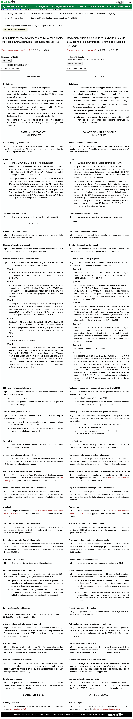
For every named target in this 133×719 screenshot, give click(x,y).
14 (5, 574)
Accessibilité (19, 714)
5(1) (6, 235)
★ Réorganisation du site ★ (12, 9)
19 (5, 706)
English (129, 2)
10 (5, 511)
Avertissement (31, 714)
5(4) (6, 392)
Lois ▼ (34, 6)
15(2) (6, 628)
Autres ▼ (110, 6)
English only (6, 61)
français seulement (75, 63)
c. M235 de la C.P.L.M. (108, 50)
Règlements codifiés (42, 9)
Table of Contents (11, 68)
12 (5, 544)
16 (5, 647)
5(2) (6, 249)
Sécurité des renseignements (64, 714)
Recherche (22, 6)
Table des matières (77, 68)
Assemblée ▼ (124, 6)
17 (5, 663)
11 (5, 527)
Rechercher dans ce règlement (15, 29)
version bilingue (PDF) (106, 13)
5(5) (6, 415)
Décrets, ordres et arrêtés (92, 6)
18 (5, 683)
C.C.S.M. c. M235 (41, 50)
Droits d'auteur (45, 714)
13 (5, 563)
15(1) (72, 612)
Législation (7, 6)
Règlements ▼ (46, 6)
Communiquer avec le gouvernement (92, 714)
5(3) (6, 262)
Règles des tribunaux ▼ (66, 6)
